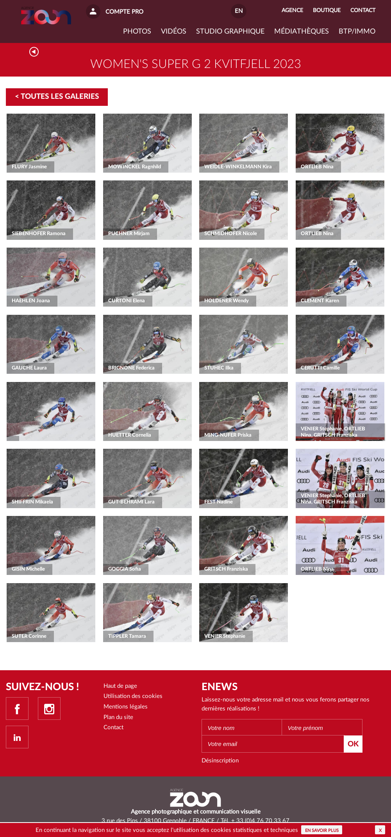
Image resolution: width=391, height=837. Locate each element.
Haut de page (120, 686)
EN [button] (239, 11)
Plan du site (118, 717)
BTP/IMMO (357, 31)
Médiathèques (301, 31)
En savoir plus (322, 830)
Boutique (327, 10)
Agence (292, 10)
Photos (137, 31)
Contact (113, 727)
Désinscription (220, 761)
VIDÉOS (173, 31)
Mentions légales (126, 707)
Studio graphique (230, 31)
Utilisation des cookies (133, 696)
